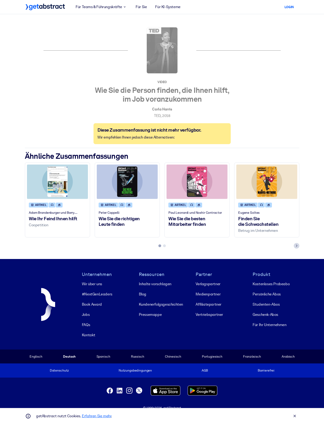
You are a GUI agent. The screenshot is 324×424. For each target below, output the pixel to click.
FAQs (86, 325)
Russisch (137, 356)
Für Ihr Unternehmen (269, 325)
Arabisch (288, 356)
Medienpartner (208, 294)
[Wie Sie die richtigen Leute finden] (127, 182)
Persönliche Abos (267, 294)
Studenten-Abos (266, 304)
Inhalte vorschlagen (155, 284)
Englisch (36, 356)
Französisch (252, 356)
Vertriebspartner (209, 314)
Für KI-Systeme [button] (167, 7)
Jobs (85, 314)
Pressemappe (150, 314)
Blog (142, 294)
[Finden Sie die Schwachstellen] (266, 182)
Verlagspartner (208, 284)
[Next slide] (296, 246)
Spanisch (103, 356)
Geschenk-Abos (265, 314)
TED (157, 115)
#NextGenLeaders (97, 294)
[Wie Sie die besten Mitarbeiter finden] (197, 182)
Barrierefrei (265, 370)
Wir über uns (92, 284)
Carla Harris (162, 109)
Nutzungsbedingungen (135, 370)
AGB (204, 370)
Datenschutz (59, 370)
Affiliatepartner (208, 304)
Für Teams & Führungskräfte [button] (101, 7)
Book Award (92, 304)
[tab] (159, 246)
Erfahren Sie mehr (96, 416)
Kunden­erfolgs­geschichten (161, 304)
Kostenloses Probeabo (271, 284)
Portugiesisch (212, 356)
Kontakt (88, 335)
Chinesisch (173, 356)
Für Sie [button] (141, 7)
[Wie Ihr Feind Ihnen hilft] (57, 182)
